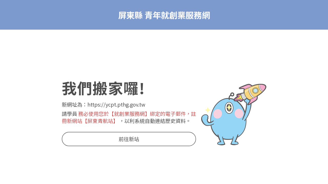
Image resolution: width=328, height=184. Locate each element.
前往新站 (129, 139)
